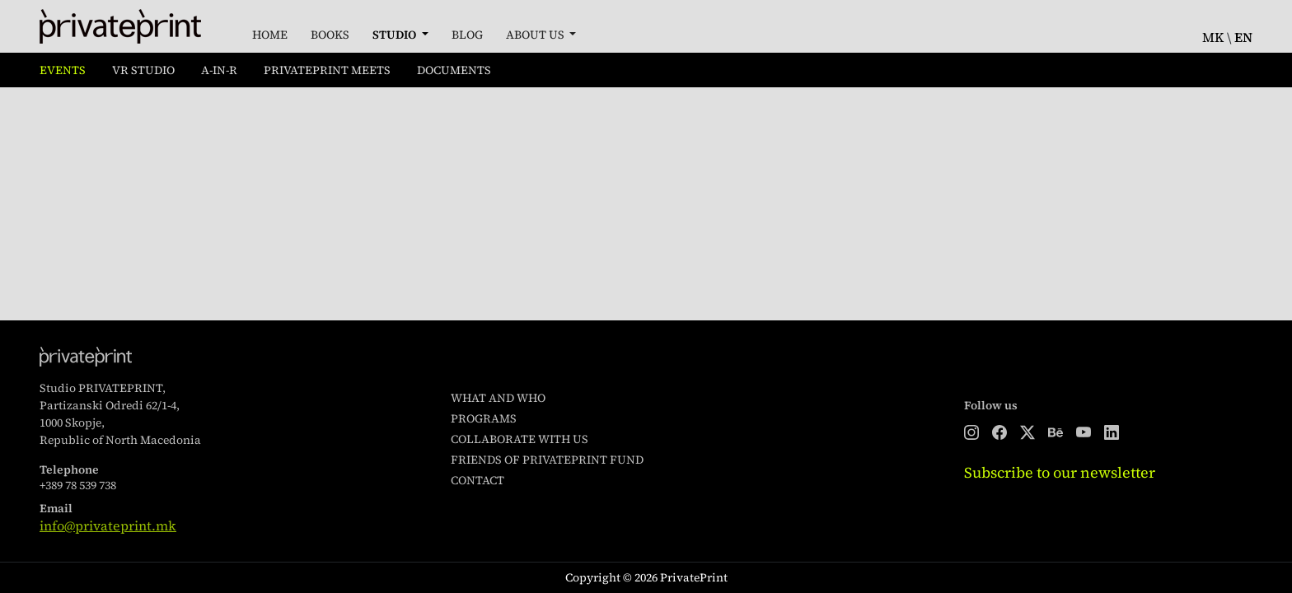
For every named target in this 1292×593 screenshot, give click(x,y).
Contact (477, 480)
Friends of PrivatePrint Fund (547, 459)
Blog (467, 34)
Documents (454, 70)
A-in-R (219, 70)
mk (1213, 37)
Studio (395, 34)
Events (63, 70)
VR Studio (143, 70)
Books (330, 34)
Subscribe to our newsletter (1059, 472)
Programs (484, 418)
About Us (536, 34)
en (1243, 37)
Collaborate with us (519, 439)
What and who (498, 398)
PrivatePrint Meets (327, 70)
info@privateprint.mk (108, 525)
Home (270, 34)
